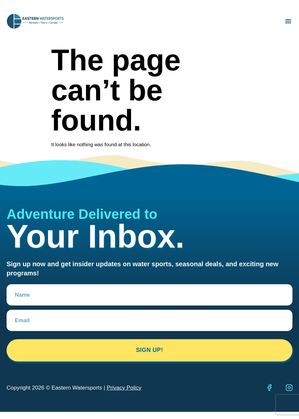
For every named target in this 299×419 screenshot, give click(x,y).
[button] (288, 21)
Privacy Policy (124, 388)
